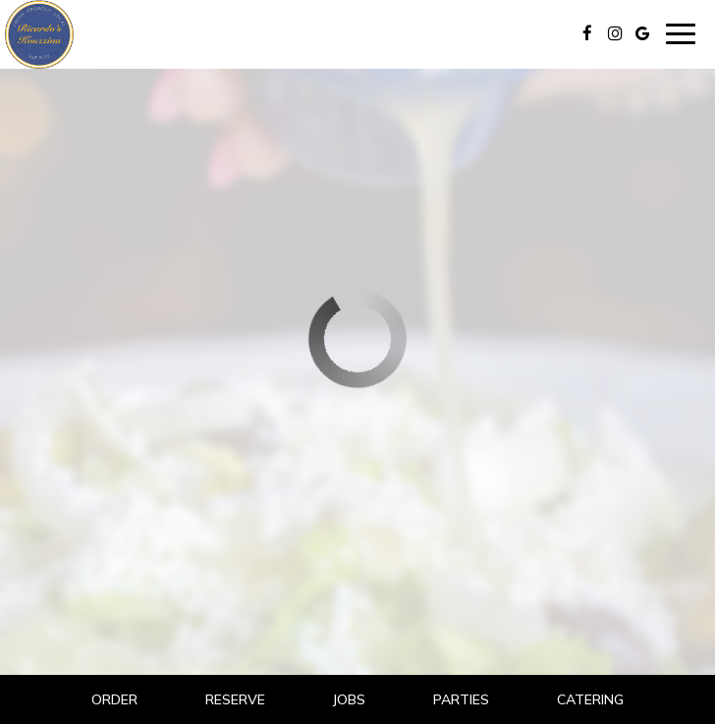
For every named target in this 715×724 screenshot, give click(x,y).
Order (114, 699)
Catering (590, 699)
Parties (461, 699)
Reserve (235, 699)
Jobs (348, 699)
